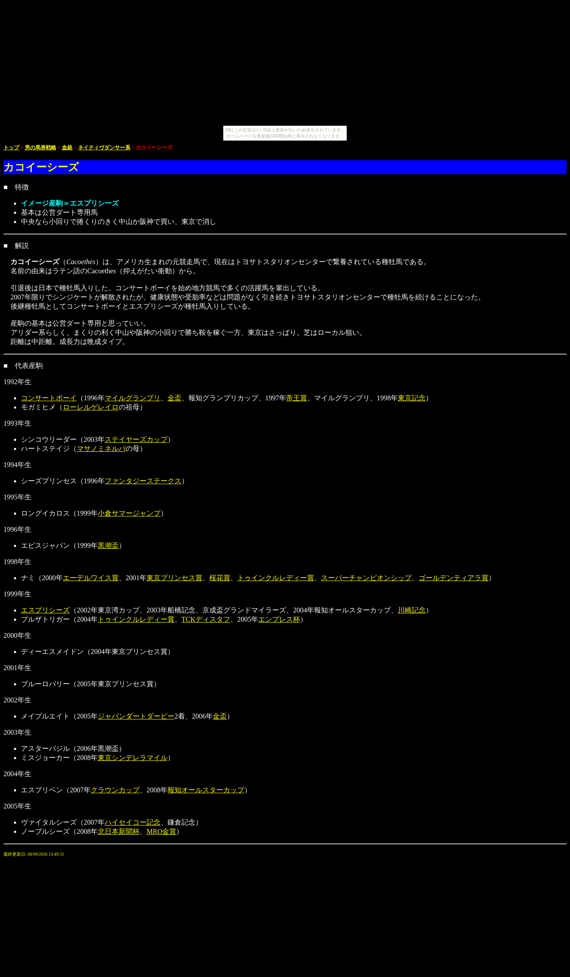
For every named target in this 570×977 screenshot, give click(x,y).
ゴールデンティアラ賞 (453, 577)
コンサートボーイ (49, 398)
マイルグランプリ (132, 398)
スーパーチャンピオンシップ (366, 577)
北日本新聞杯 (119, 831)
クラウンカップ (115, 790)
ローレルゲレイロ (91, 407)
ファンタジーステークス (143, 481)
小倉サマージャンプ (129, 513)
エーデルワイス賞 (91, 577)
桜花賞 (219, 577)
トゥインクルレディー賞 (275, 577)
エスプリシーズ (45, 610)
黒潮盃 (108, 545)
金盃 (174, 398)
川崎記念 (412, 610)
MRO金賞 (161, 831)
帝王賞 (296, 398)
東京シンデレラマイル (132, 757)
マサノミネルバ (101, 448)
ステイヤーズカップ (136, 439)
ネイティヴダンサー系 (104, 147)
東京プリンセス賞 (174, 577)
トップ (11, 147)
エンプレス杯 (279, 619)
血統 (67, 147)
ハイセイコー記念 (132, 822)
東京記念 (412, 398)
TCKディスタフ (205, 619)
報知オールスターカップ (205, 790)
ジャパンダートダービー (136, 716)
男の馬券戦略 (40, 147)
